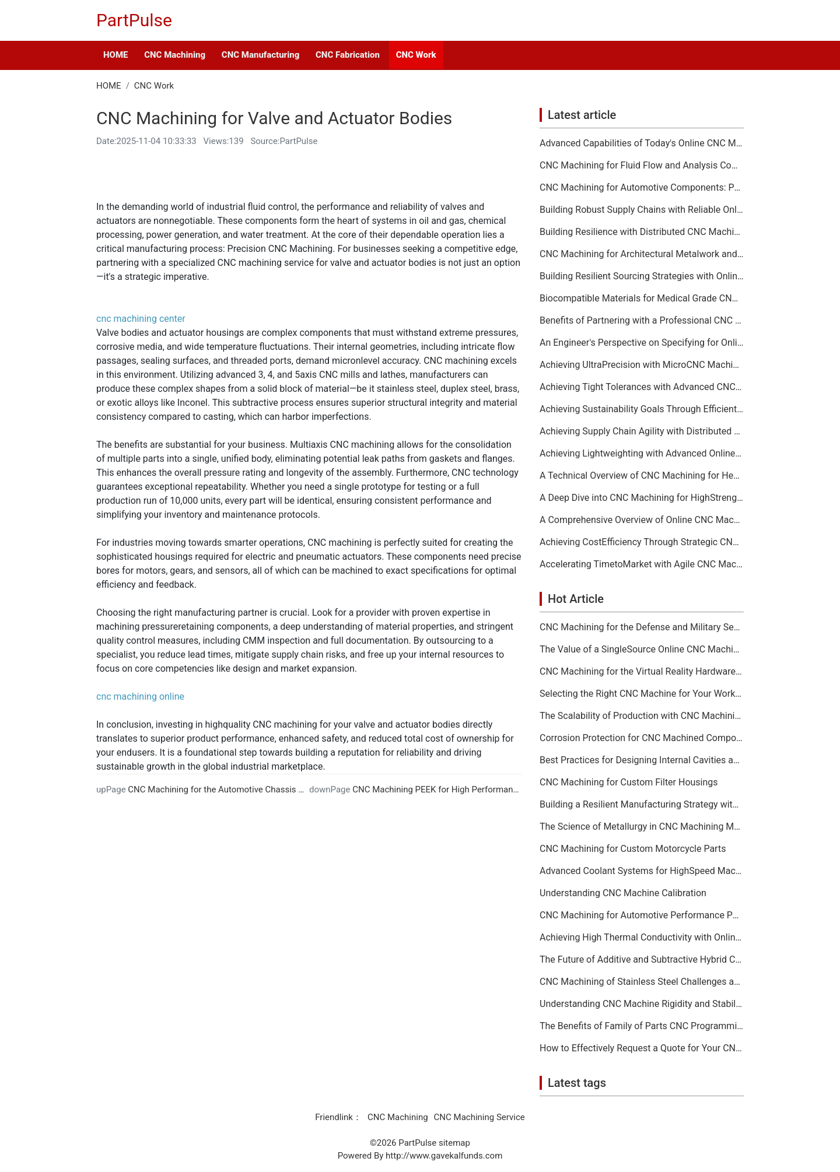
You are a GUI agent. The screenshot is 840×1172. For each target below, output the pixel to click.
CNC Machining (174, 55)
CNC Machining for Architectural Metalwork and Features (642, 254)
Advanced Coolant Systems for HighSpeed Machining (642, 871)
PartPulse (134, 20)
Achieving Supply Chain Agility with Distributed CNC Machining (642, 431)
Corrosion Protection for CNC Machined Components (642, 738)
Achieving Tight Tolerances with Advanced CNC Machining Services (642, 387)
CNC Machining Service (479, 1117)
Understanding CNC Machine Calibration (623, 893)
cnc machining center (141, 318)
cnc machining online (140, 696)
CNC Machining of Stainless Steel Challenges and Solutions (642, 982)
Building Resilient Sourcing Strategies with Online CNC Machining (642, 276)
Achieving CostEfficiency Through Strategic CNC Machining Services (642, 542)
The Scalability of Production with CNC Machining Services (642, 716)
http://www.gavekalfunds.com (444, 1155)
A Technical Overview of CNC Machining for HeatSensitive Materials (642, 475)
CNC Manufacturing (260, 55)
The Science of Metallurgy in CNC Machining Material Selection (642, 826)
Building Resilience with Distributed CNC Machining (642, 232)
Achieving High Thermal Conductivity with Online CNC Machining (642, 937)
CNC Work (416, 55)
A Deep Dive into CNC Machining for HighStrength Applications (642, 498)
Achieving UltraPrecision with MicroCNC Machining (642, 365)
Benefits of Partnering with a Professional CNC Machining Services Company (642, 320)
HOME (115, 55)
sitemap (454, 1143)
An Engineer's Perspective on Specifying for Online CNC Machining (642, 343)
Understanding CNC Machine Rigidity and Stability (642, 1004)
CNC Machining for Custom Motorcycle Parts (633, 849)
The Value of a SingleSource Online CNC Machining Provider (642, 649)
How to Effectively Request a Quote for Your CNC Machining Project (642, 1048)
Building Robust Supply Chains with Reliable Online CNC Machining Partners (642, 210)
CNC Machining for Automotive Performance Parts (642, 915)
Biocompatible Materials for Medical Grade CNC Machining (642, 298)
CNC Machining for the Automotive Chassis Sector (225, 789)
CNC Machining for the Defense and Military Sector (642, 627)
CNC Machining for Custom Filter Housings (629, 782)
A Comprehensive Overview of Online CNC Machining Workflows (642, 520)
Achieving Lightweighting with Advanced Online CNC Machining (642, 453)
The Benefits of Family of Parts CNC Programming (642, 1026)
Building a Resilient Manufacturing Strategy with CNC (642, 804)
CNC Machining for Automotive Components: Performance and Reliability (642, 187)
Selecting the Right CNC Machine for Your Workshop (642, 694)
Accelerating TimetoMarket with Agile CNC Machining (642, 564)
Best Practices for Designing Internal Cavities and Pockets (642, 760)
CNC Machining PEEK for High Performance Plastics (453, 789)
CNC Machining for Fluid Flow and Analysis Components (642, 165)
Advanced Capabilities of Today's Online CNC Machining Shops (642, 143)
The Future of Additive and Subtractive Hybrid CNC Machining (642, 959)
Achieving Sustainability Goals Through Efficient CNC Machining (642, 409)
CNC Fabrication (348, 55)
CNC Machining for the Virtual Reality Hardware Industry (642, 671)
